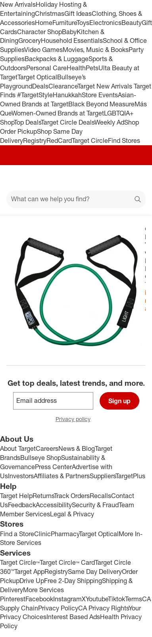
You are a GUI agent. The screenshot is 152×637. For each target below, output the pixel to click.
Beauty (131, 23)
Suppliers (102, 476)
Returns (43, 496)
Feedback (22, 505)
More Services (43, 590)
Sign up (119, 401)
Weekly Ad (109, 122)
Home (43, 23)
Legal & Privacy (72, 514)
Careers (47, 448)
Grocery (29, 40)
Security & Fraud (95, 505)
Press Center (53, 467)
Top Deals (27, 122)
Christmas (49, 13)
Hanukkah (67, 95)
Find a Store (17, 534)
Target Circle (90, 140)
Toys (83, 23)
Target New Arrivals (105, 86)
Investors (21, 476)
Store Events (100, 95)
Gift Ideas (78, 13)
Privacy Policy (58, 608)
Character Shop (39, 32)
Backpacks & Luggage (57, 59)
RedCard (59, 140)
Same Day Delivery (95, 571)
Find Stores (124, 140)
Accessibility (54, 505)
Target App (29, 571)
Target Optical (37, 77)
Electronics (105, 23)
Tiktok (116, 599)
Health (76, 68)
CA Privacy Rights (103, 608)
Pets (92, 68)
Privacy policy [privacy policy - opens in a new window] (76, 420)
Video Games (43, 50)
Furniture (64, 23)
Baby (69, 32)
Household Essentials (72, 40)
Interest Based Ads (73, 617)
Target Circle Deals (67, 122)
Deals (40, 86)
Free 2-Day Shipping (73, 581)
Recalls (100, 496)
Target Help (16, 496)
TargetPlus (130, 476)
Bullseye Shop (40, 458)
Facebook (39, 599)
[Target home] (76, 178)
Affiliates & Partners (62, 476)
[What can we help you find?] (76, 199)
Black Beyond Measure (101, 104)
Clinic (42, 534)
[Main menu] (16, 178)
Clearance (62, 86)
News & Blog (76, 448)
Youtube (97, 599)
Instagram (67, 599)
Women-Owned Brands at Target (58, 113)
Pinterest (12, 599)
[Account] (114, 178)
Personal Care (46, 68)
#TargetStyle (35, 95)
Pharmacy (65, 534)
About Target (18, 448)
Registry (34, 140)
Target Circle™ (20, 562)
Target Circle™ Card (67, 562)
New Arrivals (18, 4)
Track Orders (72, 496)
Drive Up (31, 581)
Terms (133, 599)
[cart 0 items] (135, 178)
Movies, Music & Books (96, 50)
